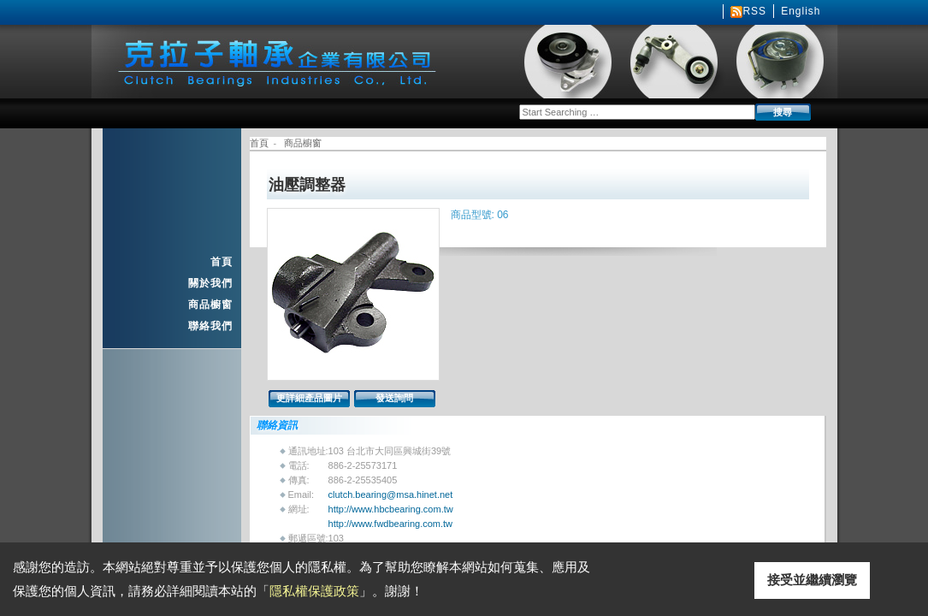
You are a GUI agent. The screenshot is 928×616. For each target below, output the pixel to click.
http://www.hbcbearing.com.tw (390, 509)
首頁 (221, 262)
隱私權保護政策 (314, 590)
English (800, 11)
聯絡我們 (210, 326)
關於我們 (210, 283)
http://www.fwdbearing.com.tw (390, 523)
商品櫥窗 (210, 305)
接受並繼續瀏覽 (812, 579)
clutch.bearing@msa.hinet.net (390, 494)
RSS (754, 11)
